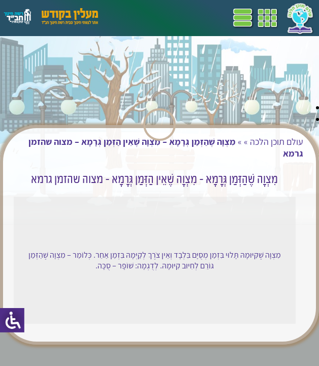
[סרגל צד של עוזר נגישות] (12, 320)
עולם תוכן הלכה (276, 141)
